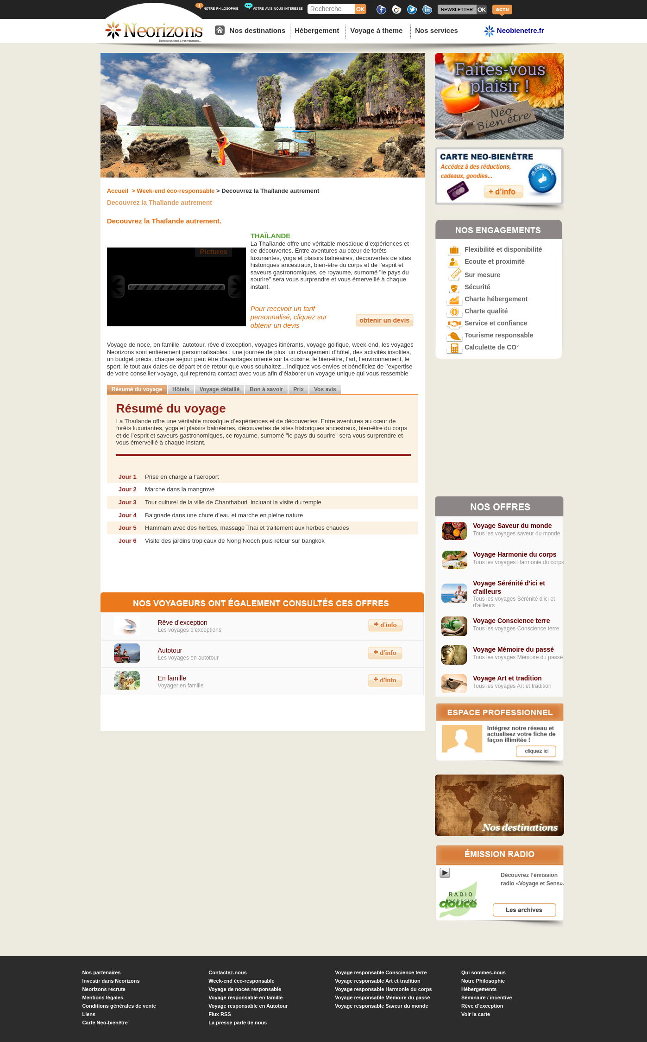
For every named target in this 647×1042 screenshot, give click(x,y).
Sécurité (468, 287)
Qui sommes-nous (483, 972)
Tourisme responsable (489, 335)
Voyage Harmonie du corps (514, 554)
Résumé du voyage (137, 389)
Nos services (436, 30)
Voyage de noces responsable (244, 989)
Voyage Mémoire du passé (513, 649)
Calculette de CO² (482, 347)
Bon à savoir (266, 389)
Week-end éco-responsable (241, 981)
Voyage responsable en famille (245, 997)
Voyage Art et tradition (507, 678)
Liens (88, 1014)
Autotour (170, 650)
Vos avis (325, 389)
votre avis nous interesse (273, 8)
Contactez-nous (227, 972)
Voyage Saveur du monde (512, 525)
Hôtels (180, 389)
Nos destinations (257, 30)
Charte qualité (477, 311)
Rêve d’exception (182, 622)
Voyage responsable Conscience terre (381, 972)
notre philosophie (217, 8)
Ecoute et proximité (485, 261)
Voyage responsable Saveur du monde (381, 1006)
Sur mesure (473, 275)
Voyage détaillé (219, 389)
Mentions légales (102, 997)
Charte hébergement (487, 299)
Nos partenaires (101, 972)
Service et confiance (486, 323)
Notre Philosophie (483, 981)
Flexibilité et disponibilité (494, 249)
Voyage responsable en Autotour (248, 1006)
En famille (172, 678)
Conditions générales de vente (119, 1006)
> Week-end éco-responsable (172, 190)
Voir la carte (475, 1014)
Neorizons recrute (104, 989)
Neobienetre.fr (514, 31)
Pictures (213, 251)
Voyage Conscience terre (511, 620)
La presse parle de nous (237, 1022)
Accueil (118, 190)
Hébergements (478, 989)
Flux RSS (219, 1014)
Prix (298, 389)
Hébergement (317, 30)
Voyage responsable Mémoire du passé (382, 997)
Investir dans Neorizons (110, 981)
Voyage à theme (376, 30)
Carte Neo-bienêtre (104, 1022)
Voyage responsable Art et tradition (378, 981)
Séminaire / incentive (486, 997)
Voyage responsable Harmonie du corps (383, 989)
